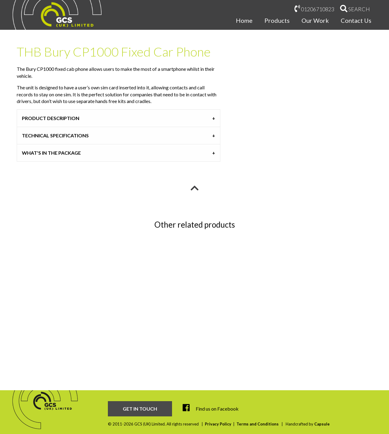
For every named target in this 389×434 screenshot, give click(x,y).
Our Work (315, 20)
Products (277, 20)
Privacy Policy (218, 424)
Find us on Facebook (211, 409)
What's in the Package (51, 153)
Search (355, 8)
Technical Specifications (55, 135)
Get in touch (140, 409)
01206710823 (314, 8)
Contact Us (356, 20)
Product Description (50, 118)
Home (244, 20)
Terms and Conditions (257, 424)
